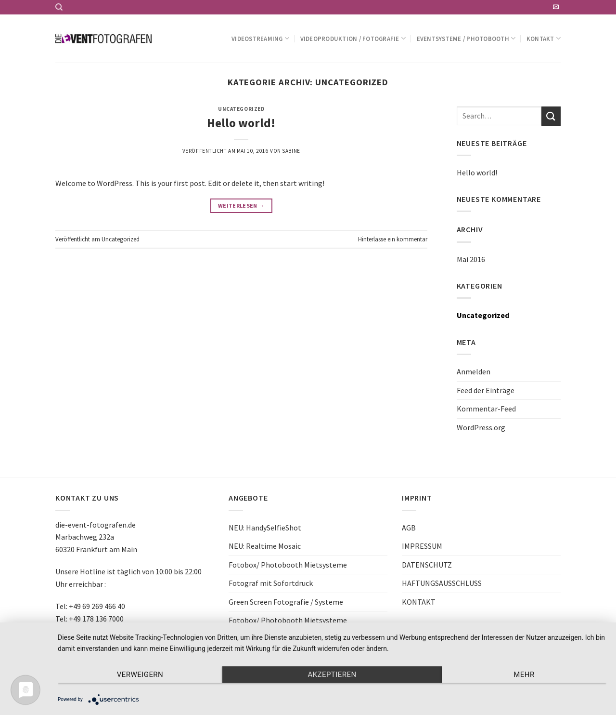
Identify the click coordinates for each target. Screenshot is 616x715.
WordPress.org (481, 427)
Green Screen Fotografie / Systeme (286, 602)
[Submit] (551, 115)
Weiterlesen (241, 205)
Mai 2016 (471, 259)
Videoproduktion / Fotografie (353, 38)
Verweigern (140, 674)
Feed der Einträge (485, 390)
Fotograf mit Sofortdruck (271, 583)
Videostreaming (260, 38)
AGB (409, 527)
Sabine (291, 150)
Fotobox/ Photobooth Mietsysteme (288, 564)
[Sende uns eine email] (556, 7)
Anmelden (473, 371)
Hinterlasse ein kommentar (392, 239)
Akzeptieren (332, 674)
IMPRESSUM (422, 546)
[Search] (59, 7)
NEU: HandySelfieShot (265, 527)
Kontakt (543, 38)
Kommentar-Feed (486, 408)
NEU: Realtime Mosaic (265, 546)
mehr (523, 674)
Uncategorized (241, 109)
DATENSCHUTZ (427, 564)
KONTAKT (419, 602)
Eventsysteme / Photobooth (466, 38)
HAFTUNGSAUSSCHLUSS (442, 583)
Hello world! (241, 123)
